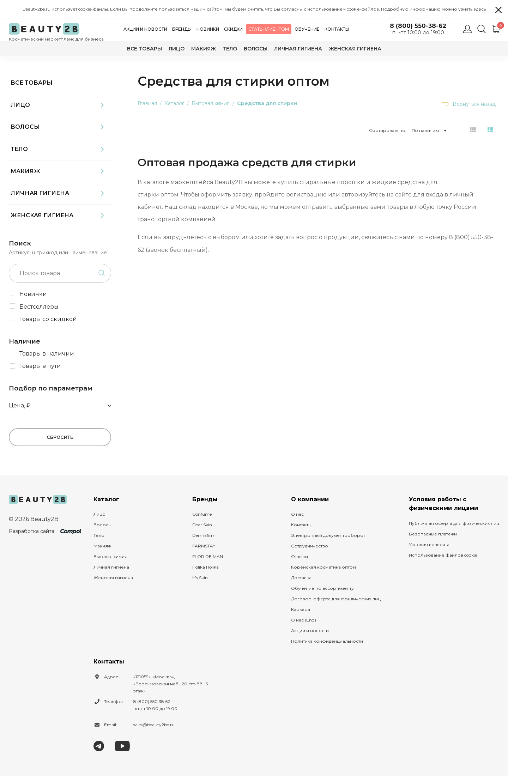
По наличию (425, 130)
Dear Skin (202, 524)
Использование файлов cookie (443, 555)
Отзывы (299, 556)
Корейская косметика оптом (323, 567)
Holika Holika (205, 567)
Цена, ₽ (20, 405)
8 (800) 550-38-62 (418, 26)
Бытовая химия (110, 556)
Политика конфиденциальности (327, 641)
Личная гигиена (298, 49)
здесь (479, 9)
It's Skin (200, 577)
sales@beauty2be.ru (154, 724)
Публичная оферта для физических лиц (454, 523)
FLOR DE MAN (207, 556)
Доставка (301, 577)
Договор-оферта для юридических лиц (336, 598)
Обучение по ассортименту (322, 588)
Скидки (233, 29)
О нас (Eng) (303, 620)
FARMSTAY (203, 545)
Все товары (144, 49)
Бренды (182, 29)
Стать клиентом (268, 29)
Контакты (337, 29)
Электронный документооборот (328, 535)
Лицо (177, 49)
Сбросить (60, 437)
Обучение (307, 29)
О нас (297, 514)
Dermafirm (204, 535)
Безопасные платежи (433, 533)
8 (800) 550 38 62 (151, 701)
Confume (202, 514)
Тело (230, 49)
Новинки (207, 29)
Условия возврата (429, 544)
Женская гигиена (355, 49)
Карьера (300, 609)
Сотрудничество (309, 545)
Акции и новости (145, 29)
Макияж (203, 49)
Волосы (255, 49)
